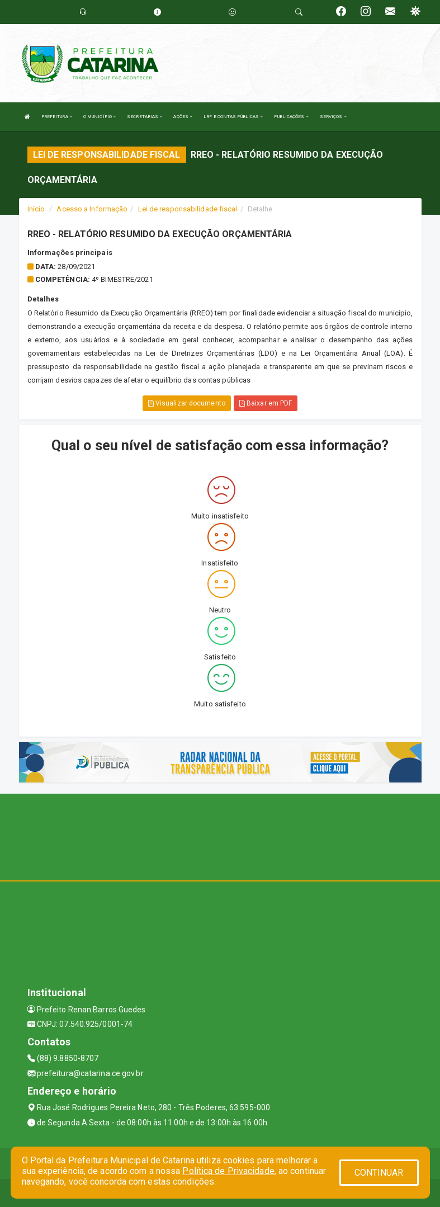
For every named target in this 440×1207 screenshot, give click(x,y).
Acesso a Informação (91, 209)
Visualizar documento (186, 403)
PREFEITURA (56, 116)
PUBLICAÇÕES (291, 116)
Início (36, 209)
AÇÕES (182, 116)
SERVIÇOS (333, 116)
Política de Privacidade (228, 1171)
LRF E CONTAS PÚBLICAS (233, 116)
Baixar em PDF (265, 403)
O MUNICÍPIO (99, 116)
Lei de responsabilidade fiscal (188, 209)
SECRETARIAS (144, 116)
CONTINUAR (379, 1172)
